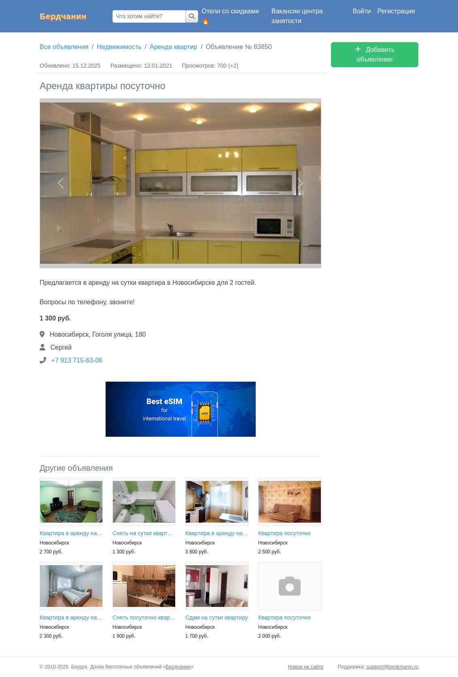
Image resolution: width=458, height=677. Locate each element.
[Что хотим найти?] (149, 16)
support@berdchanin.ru (392, 667)
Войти (362, 11)
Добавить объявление (374, 54)
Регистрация (396, 11)
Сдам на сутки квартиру (216, 617)
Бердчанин (63, 16)
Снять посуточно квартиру (144, 617)
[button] (61, 183)
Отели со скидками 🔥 (230, 16)
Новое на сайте (306, 667)
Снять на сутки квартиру (144, 533)
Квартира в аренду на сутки (71, 533)
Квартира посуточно (284, 533)
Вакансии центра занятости (297, 16)
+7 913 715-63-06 (76, 360)
